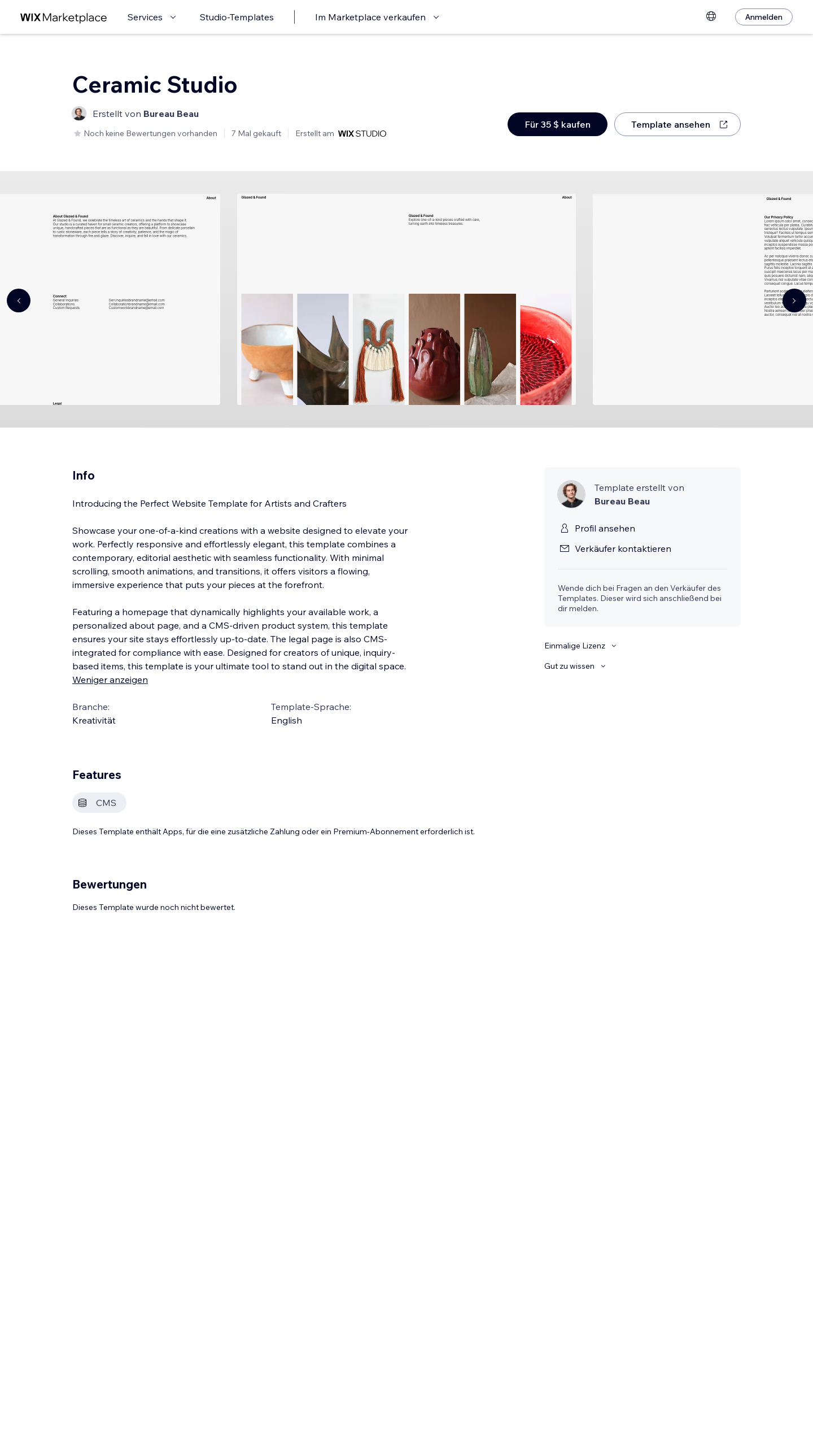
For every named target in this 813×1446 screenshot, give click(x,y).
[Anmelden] (764, 16)
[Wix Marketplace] (63, 17)
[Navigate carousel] (18, 300)
